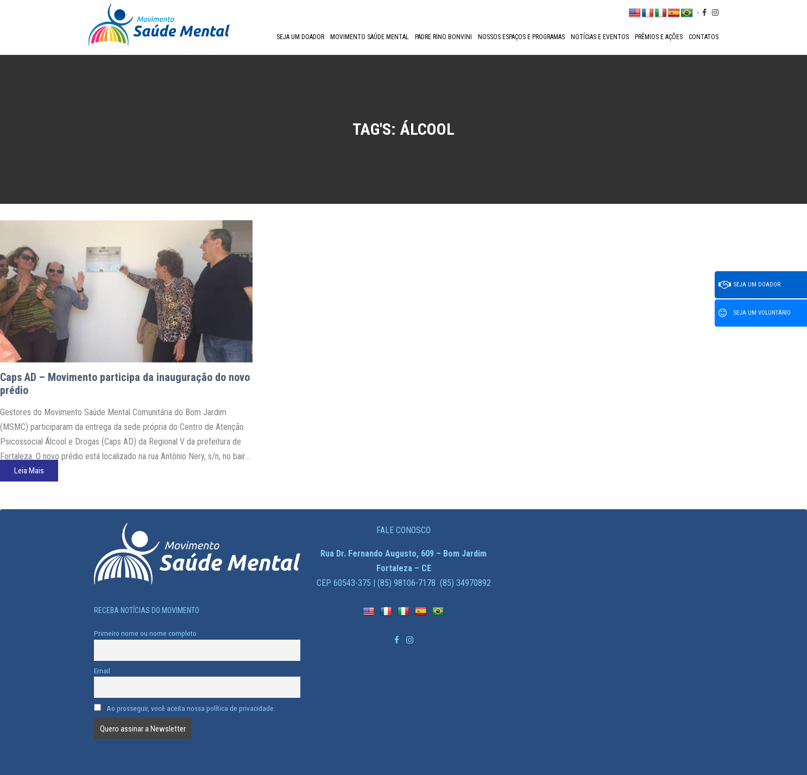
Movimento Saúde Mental (369, 37)
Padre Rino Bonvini (443, 37)
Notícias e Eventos (600, 37)
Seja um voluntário (754, 313)
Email (102, 670)
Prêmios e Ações (659, 37)
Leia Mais (29, 471)
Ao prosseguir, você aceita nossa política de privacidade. (184, 708)
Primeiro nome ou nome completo (145, 633)
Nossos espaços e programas (521, 37)
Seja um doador (300, 37)
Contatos (703, 37)
